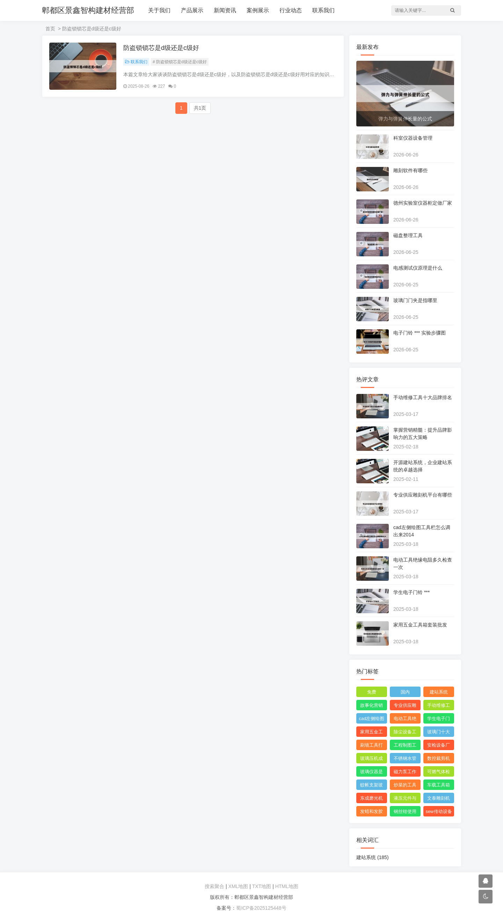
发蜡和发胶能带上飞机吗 (371, 812)
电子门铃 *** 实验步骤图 (419, 333)
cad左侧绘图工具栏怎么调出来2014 (372, 720)
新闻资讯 (225, 10)
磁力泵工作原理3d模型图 (405, 773)
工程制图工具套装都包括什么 (405, 746)
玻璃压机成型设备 (371, 759)
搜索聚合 (214, 886)
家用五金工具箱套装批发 (420, 625)
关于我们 (159, 10)
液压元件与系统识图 (405, 799)
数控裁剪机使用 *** (438, 759)
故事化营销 (371, 705)
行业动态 (290, 10)
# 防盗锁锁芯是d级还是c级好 (180, 61)
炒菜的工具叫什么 (405, 786)
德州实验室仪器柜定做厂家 (422, 203)
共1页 (200, 108)
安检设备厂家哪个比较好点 (438, 746)
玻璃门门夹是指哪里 (415, 300)
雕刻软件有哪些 (410, 170)
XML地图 (238, 886)
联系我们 (323, 10)
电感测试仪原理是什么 (417, 268)
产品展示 (192, 10)
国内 (405, 692)
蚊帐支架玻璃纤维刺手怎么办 (371, 786)
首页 (50, 28)
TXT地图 (261, 886)
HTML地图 (286, 886)
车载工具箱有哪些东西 (438, 786)
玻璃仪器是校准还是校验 (371, 773)
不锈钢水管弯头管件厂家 (405, 759)
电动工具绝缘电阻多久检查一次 (405, 720)
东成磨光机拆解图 (371, 799)
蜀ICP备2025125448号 (261, 908)
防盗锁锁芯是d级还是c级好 (161, 47)
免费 (371, 692)
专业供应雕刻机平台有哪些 (422, 495)
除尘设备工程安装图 (405, 733)
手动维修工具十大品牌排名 (422, 397)
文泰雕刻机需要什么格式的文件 (438, 799)
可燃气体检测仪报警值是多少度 (438, 773)
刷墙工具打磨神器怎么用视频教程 (371, 746)
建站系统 (439, 692)
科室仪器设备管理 (412, 138)
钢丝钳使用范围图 (405, 812)
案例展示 (258, 10)
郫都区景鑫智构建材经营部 (88, 10)
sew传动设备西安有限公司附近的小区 (438, 812)
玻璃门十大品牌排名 (438, 733)
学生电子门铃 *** (411, 592)
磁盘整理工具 (408, 235)
